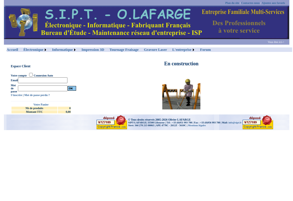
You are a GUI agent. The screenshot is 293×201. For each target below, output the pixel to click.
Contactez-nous (250, 2)
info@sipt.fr (235, 122)
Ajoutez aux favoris (273, 2)
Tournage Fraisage (124, 49)
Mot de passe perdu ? (37, 95)
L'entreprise (181, 49)
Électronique (33, 49)
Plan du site (232, 2)
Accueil (12, 49)
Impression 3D (92, 49)
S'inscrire (16, 95)
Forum (205, 49)
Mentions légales (197, 125)
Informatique (62, 49)
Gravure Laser (155, 49)
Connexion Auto (43, 75)
